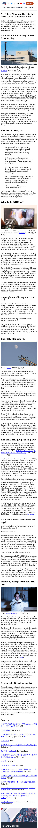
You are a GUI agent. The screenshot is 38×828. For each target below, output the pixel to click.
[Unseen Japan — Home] (4, 3)
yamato (8, 368)
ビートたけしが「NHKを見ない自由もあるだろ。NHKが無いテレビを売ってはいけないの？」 (19, 796)
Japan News (6, 7)
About (25, 7)
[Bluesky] (11, 3)
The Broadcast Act (7, 802)
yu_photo (4, 71)
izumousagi (22, 233)
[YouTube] (20, 3)
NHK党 (3, 761)
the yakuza (30, 514)
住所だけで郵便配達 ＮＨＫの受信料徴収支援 (18, 782)
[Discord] (23, 3)
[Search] (8, 3)
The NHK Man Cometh (8, 751)
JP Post (20, 657)
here (24, 736)
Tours (13, 7)
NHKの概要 (5, 741)
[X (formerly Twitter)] (14, 3)
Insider (29, 3)
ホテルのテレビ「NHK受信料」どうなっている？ (19, 745)
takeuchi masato (11, 613)
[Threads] (17, 3)
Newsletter (19, 7)
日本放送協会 (6, 730)
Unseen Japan (10, 826)
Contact (31, 7)
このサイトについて (8, 765)
